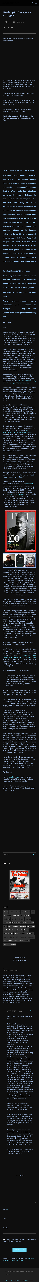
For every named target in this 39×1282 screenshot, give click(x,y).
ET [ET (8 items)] (21, 915)
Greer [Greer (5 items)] (5, 926)
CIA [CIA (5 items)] (4, 915)
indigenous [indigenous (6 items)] (23, 926)
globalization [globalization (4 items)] (7, 922)
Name (5, 1209)
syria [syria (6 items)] (17, 937)
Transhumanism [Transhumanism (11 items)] (8, 940)
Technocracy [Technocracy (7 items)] (23, 937)
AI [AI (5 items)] (7, 912)
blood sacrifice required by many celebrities (17, 431)
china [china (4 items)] (32, 912)
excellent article (14, 777)
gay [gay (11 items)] (12, 919)
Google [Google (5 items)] (32, 922)
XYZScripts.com (29, 1280)
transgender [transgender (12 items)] (31, 937)
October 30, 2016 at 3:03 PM (14, 1012)
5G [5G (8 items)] (4, 912)
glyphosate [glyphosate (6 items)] (25, 922)
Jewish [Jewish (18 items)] (5, 930)
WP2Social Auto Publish (12, 1280)
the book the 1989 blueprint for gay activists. (19, 382)
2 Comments (18, 22)
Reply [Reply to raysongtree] (30, 1010)
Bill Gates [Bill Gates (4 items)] (17, 912)
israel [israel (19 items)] (33, 926)
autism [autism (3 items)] (11, 912)
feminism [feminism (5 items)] (26, 915)
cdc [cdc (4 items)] (22, 912)
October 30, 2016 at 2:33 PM (10, 970)
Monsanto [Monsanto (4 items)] (20, 930)
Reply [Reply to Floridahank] (30, 969)
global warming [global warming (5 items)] (16, 922)
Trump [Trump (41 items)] (15, 940)
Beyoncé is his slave (16, 494)
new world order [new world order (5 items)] (8, 933)
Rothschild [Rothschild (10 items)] (30, 933)
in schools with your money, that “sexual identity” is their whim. (19, 656)
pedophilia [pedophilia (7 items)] (22, 933)
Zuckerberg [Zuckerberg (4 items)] (13, 944)
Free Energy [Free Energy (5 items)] (7, 919)
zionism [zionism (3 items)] (27, 940)
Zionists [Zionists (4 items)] (6, 944)
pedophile (30, 484)
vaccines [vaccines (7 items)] (21, 940)
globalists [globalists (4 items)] (28, 919)
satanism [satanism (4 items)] (6, 937)
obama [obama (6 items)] (16, 933)
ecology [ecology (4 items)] (9, 915)
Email (5, 1219)
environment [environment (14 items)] (16, 915)
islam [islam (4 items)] (28, 926)
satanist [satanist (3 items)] (12, 937)
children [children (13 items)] (27, 912)
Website (5, 1228)
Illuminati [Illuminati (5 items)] (15, 926)
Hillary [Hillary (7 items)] (9, 926)
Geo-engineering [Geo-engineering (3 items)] (19, 919)
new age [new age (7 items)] (26, 930)
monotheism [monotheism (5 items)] (12, 930)
